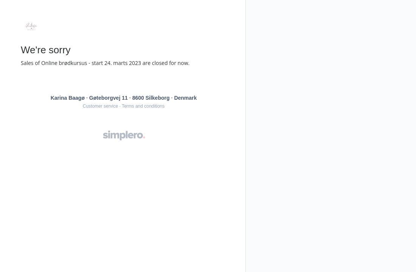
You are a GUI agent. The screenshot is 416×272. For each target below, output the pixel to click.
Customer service (100, 106)
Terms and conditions (143, 106)
